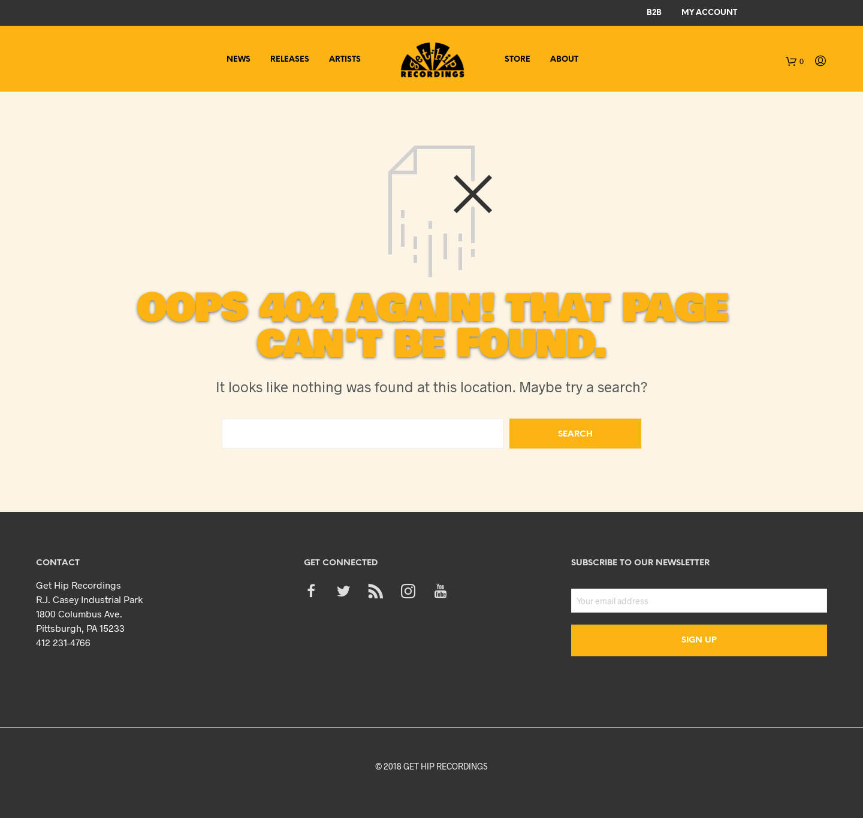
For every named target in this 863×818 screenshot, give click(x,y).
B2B (654, 13)
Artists (345, 59)
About (564, 59)
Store (517, 59)
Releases (289, 59)
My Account (709, 13)
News (239, 59)
